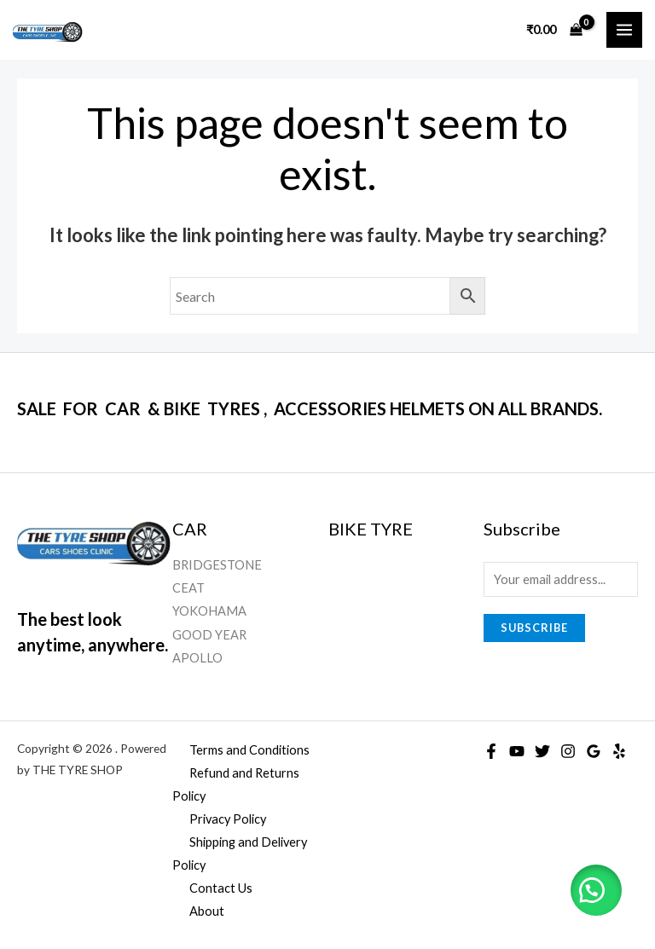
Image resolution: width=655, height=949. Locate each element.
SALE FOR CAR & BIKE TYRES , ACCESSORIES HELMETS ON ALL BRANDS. (309, 408)
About (206, 911)
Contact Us (220, 888)
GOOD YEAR (209, 635)
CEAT (188, 588)
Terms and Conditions (249, 750)
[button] (595, 889)
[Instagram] (568, 751)
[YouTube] (517, 751)
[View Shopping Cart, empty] (553, 29)
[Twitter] (542, 751)
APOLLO (197, 658)
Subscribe (534, 627)
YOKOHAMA (209, 611)
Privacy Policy (227, 819)
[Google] (593, 751)
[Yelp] (619, 751)
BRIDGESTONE (217, 565)
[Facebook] (491, 751)
